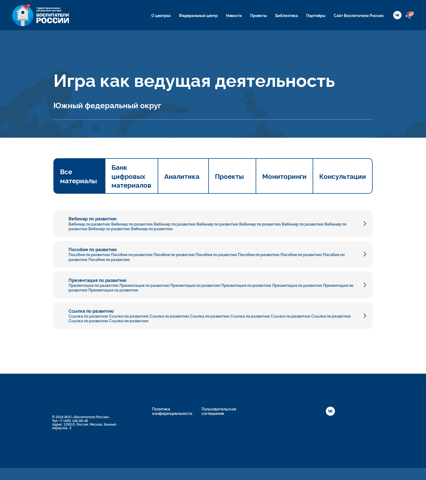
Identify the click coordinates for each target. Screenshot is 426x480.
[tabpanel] (213, 261)
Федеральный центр (198, 15)
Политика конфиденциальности (172, 411)
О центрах (161, 15)
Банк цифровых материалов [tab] (131, 175)
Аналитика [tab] (182, 176)
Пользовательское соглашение (218, 411)
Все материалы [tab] (78, 176)
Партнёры (316, 15)
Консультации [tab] (342, 176)
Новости (234, 15)
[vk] (397, 15)
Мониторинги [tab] (284, 176)
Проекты (258, 15)
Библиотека (286, 15)
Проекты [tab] (229, 176)
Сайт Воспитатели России (359, 15)
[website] (409, 15)
